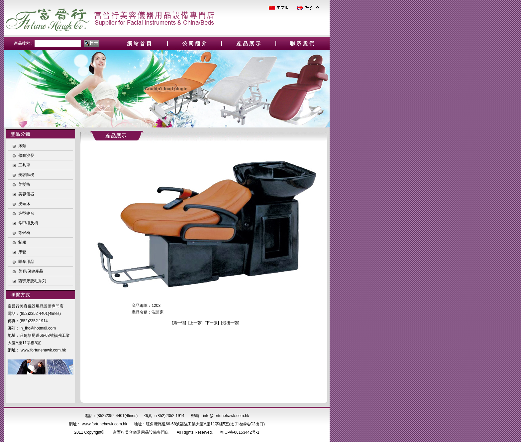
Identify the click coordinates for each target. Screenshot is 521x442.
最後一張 (230, 323)
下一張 (212, 323)
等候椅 (24, 232)
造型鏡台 (26, 213)
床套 (22, 252)
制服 (22, 242)
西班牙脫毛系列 (32, 281)
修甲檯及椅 (28, 223)
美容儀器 (26, 194)
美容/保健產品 (30, 271)
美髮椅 (24, 184)
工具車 (24, 165)
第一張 (179, 323)
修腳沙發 (26, 155)
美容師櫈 (26, 174)
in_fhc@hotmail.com (38, 328)
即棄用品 (26, 261)
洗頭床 (24, 203)
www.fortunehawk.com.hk (43, 350)
